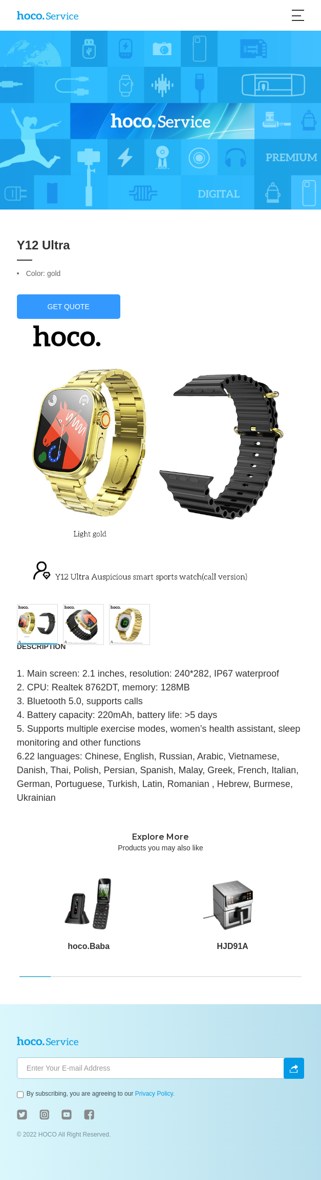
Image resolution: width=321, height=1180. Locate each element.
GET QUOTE (69, 307)
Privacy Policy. (155, 1093)
